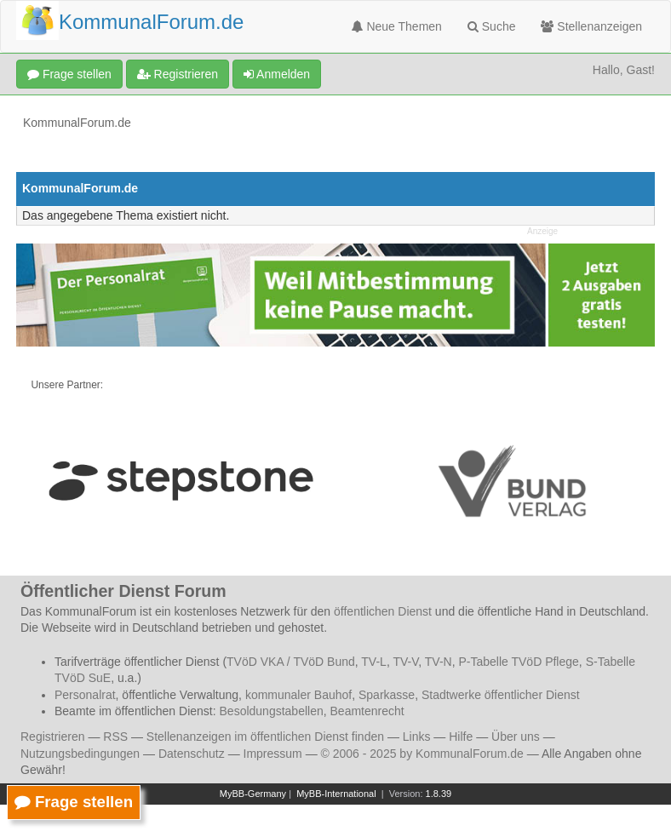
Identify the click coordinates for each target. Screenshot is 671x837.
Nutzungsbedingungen (80, 753)
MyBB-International (336, 793)
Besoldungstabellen (272, 711)
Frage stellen (69, 74)
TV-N (438, 661)
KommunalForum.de (77, 122)
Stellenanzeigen (591, 26)
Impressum (273, 753)
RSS (115, 736)
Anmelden (277, 74)
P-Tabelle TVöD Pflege (518, 661)
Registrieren (177, 74)
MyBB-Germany (253, 793)
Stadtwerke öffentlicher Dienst (501, 695)
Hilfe (461, 736)
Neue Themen (397, 26)
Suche (491, 26)
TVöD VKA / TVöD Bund (291, 661)
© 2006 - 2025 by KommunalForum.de (422, 753)
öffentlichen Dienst (383, 611)
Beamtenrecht (367, 711)
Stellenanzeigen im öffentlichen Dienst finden (265, 736)
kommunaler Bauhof (298, 695)
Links (417, 736)
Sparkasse (386, 695)
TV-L (374, 661)
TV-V (405, 661)
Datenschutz (191, 753)
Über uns (515, 736)
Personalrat (85, 695)
